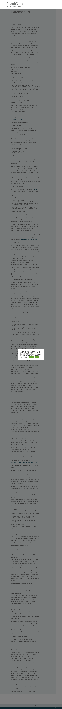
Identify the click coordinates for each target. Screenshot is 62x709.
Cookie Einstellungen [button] (24, 357)
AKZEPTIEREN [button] (31, 357)
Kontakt (20, 6)
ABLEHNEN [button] (37, 357)
